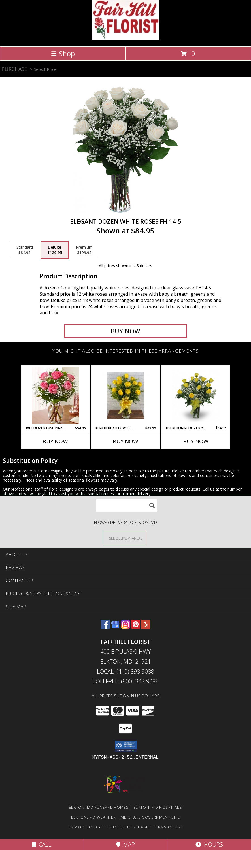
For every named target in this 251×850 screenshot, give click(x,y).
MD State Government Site (150, 817)
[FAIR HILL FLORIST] (125, 38)
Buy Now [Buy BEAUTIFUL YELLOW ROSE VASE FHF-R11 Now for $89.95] (125, 441)
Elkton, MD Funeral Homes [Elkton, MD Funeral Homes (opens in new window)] (99, 807)
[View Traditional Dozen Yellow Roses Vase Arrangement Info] (196, 395)
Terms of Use (168, 827)
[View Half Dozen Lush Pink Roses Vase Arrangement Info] (55, 395)
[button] (126, 746)
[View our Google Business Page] (115, 627)
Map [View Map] (125, 844)
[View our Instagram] (125, 627)
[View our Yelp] (145, 627)
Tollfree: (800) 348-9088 (126, 681)
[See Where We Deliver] (125, 538)
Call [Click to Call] (41, 844)
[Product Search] (126, 505)
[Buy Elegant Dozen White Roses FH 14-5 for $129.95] (125, 331)
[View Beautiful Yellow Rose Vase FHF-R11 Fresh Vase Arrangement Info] (125, 395)
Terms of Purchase (127, 827)
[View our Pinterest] (135, 627)
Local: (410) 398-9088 (125, 671)
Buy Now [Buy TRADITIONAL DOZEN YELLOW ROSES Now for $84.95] (196, 441)
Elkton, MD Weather (93, 817)
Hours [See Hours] (209, 844)
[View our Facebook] (105, 627)
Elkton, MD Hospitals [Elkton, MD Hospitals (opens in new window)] (157, 807)
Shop (63, 53)
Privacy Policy (84, 827)
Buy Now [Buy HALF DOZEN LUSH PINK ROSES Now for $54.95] (55, 441)
